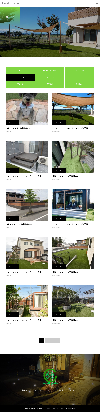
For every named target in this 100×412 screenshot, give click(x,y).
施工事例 (50, 84)
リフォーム (79, 77)
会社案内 (62, 390)
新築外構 (20, 84)
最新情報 (79, 84)
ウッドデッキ (79, 70)
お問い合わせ (73, 390)
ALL (20, 70)
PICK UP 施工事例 (49, 70)
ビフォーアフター (49, 77)
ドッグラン (12, 122)
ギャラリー (51, 390)
